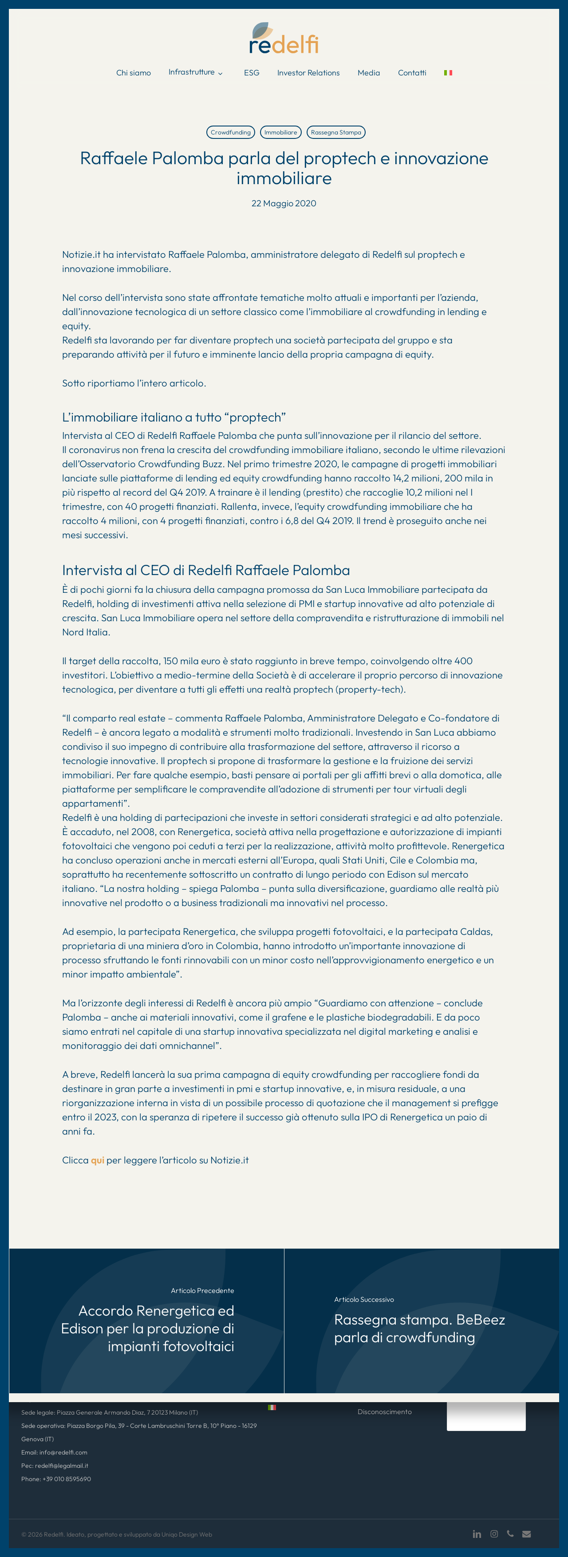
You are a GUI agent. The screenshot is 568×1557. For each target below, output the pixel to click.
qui (97, 1160)
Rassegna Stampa (336, 132)
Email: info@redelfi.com (54, 1452)
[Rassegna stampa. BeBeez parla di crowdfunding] (421, 1321)
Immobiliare (280, 132)
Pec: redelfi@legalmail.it (54, 1466)
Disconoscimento (385, 1411)
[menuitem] (448, 73)
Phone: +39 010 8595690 (56, 1479)
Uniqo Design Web (187, 1534)
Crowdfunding (231, 132)
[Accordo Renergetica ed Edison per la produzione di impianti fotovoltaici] (146, 1321)
